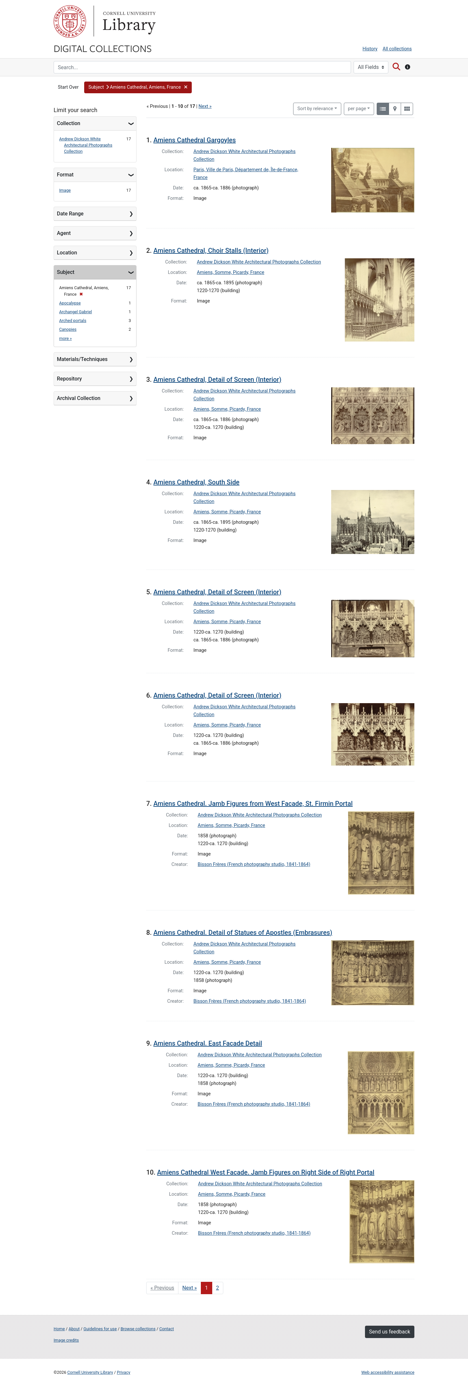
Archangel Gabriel (75, 311)
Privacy (123, 1372)
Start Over (68, 87)
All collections (397, 49)
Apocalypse (70, 303)
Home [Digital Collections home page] (59, 1328)
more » (65, 338)
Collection (68, 123)
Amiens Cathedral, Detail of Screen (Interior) (217, 379)
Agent (64, 233)
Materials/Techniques (82, 359)
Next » (205, 106)
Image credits (66, 1340)
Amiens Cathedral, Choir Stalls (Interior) (211, 250)
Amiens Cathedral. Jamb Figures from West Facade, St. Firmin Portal (253, 803)
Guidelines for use (100, 1328)
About (74, 1328)
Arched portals (72, 320)
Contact (166, 1328)
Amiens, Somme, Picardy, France (231, 272)
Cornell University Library (90, 1372)
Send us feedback (389, 1332)
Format (65, 175)
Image (65, 190)
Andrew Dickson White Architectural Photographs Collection (85, 145)
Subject (65, 272)
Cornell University (70, 21)
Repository (69, 379)
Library (128, 21)
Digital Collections (103, 48)
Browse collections (138, 1328)
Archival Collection (78, 398)
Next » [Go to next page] (189, 1288)
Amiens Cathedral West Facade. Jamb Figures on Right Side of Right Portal (265, 1172)
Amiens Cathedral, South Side (196, 482)
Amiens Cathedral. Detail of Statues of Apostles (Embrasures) (242, 932)
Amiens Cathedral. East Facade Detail (207, 1043)
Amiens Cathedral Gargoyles (194, 140)
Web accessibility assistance (387, 1372)
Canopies (67, 329)
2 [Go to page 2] (217, 1288)
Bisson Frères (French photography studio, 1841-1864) (254, 864)
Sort (315, 108)
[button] (138, 87)
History (370, 49)
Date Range (70, 214)
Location (67, 253)
